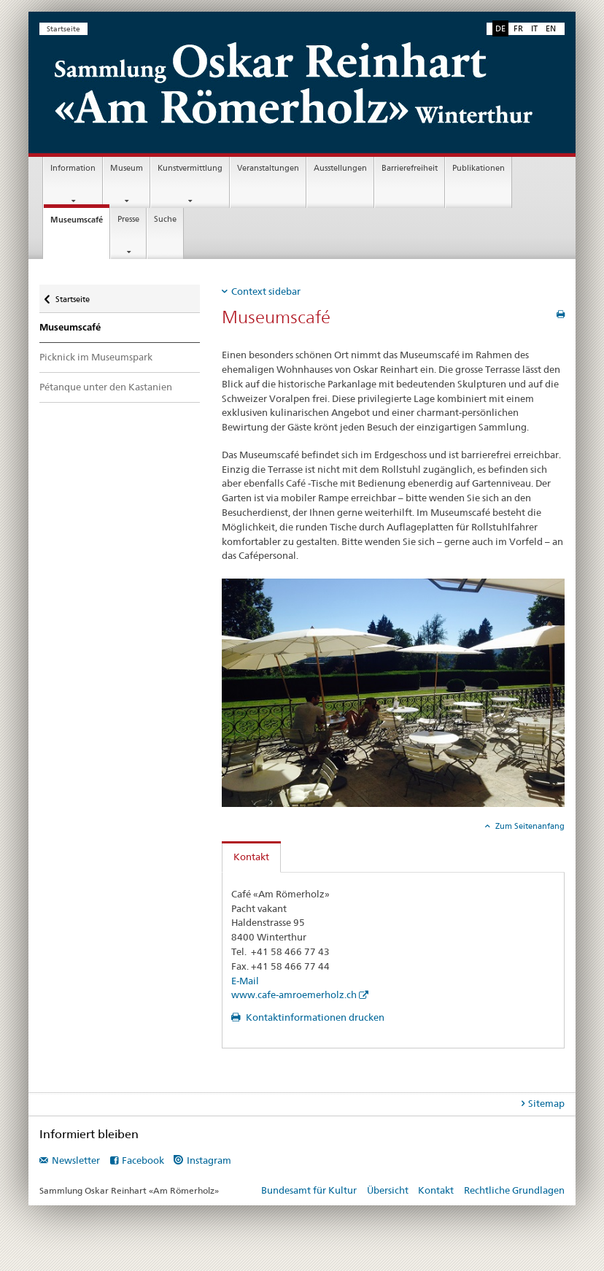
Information (73, 168)
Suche (165, 219)
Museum (126, 168)
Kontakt (436, 1190)
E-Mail (245, 980)
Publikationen (478, 168)
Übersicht (388, 1190)
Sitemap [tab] (546, 1103)
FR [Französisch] (518, 28)
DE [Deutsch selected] (500, 28)
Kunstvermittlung (190, 168)
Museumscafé (79, 223)
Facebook (143, 1160)
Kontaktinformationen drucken (314, 1017)
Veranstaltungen (268, 168)
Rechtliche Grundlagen (514, 1190)
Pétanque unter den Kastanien (105, 387)
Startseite (63, 29)
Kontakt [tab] (251, 856)
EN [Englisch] (551, 28)
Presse (128, 219)
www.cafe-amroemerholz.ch (294, 994)
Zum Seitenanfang (529, 826)
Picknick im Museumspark (95, 357)
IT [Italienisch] (534, 28)
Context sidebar (266, 291)
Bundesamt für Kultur (309, 1190)
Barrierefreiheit (410, 168)
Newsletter (76, 1160)
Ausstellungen (340, 168)
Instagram (209, 1160)
